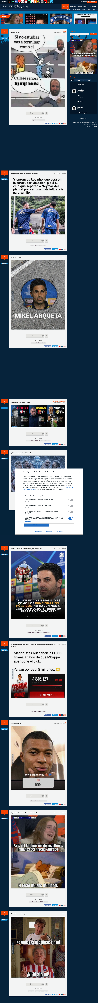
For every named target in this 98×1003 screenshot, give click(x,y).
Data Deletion (39, 531)
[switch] (70, 500)
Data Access (49, 531)
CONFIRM (36, 525)
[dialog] (49, 501)
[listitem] (49, 496)
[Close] (79, 472)
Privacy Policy (59, 531)
